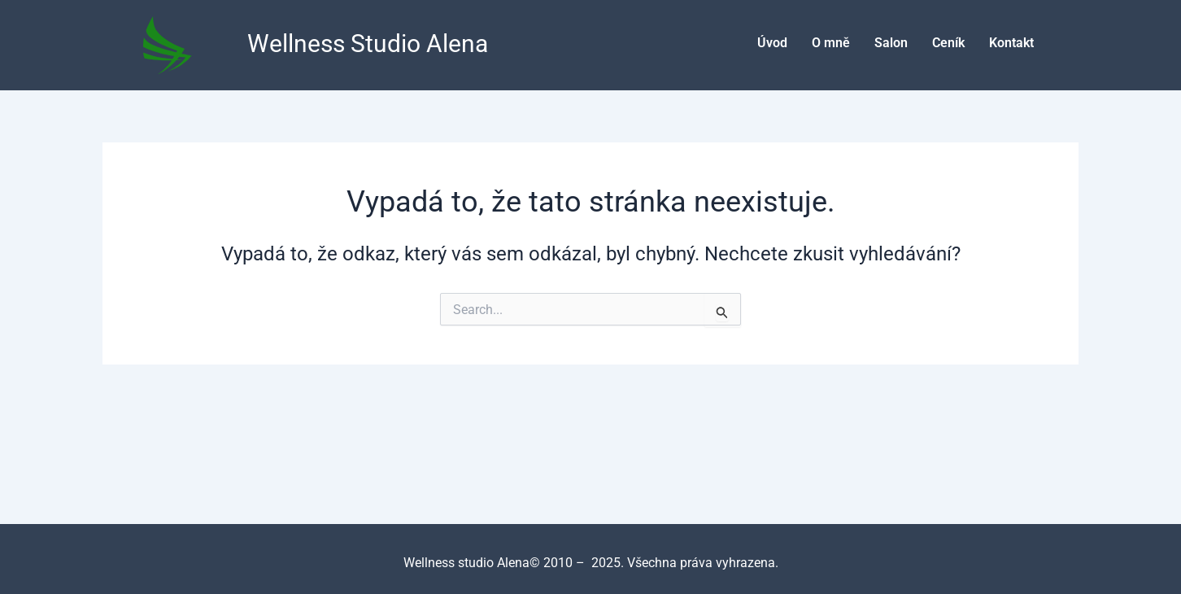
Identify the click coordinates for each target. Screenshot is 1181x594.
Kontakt (1011, 42)
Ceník (948, 42)
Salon (891, 42)
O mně (831, 42)
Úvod (772, 42)
